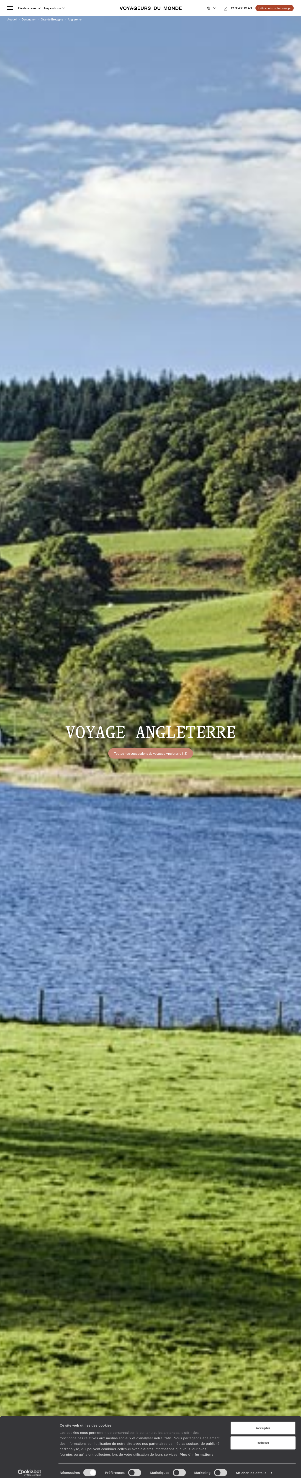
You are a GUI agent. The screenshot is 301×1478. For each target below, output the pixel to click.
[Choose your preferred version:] (211, 8)
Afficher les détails (251, 1469)
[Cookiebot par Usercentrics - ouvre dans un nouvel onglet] (29, 1469)
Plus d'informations (197, 1451)
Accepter (263, 1424)
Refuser (263, 1439)
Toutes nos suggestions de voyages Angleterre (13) (150, 753)
